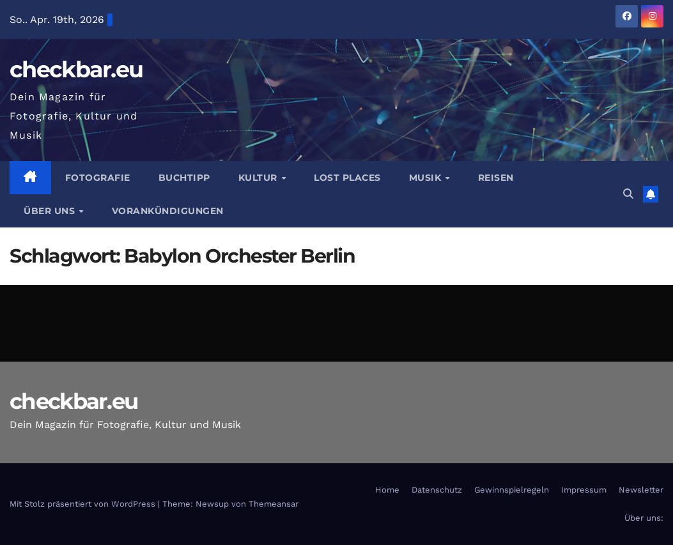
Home (387, 490)
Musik (426, 177)
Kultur (259, 177)
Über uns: (643, 518)
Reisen (496, 177)
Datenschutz (437, 490)
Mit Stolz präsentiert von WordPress (84, 504)
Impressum (584, 490)
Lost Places (347, 177)
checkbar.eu (76, 69)
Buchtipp (184, 177)
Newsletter (641, 490)
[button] (628, 194)
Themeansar (273, 504)
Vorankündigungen (168, 211)
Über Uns (51, 211)
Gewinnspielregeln (511, 490)
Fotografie (97, 177)
